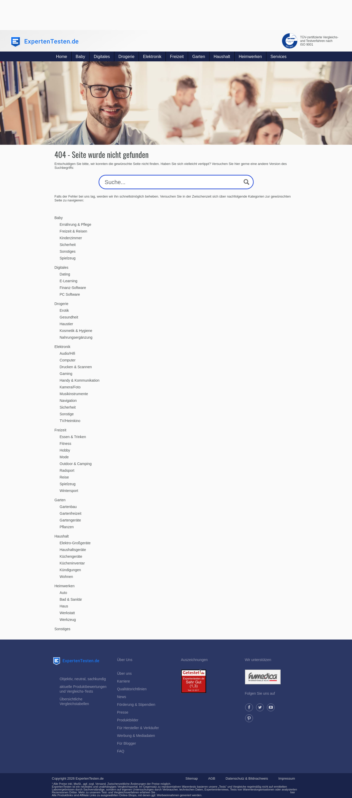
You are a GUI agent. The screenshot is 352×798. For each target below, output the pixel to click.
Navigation (68, 400)
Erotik (64, 310)
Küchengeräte (71, 556)
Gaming (66, 374)
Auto (63, 593)
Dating (65, 274)
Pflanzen (67, 527)
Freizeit (177, 56)
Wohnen (66, 577)
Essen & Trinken (73, 437)
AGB (211, 778)
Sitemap (191, 778)
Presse (123, 712)
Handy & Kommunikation (80, 380)
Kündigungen (70, 570)
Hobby (65, 450)
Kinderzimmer (71, 238)
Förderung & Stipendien (136, 704)
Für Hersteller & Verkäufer (138, 728)
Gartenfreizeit (70, 513)
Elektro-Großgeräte (75, 543)
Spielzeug (68, 258)
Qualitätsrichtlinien (132, 689)
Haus (64, 606)
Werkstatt (67, 613)
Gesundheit (69, 317)
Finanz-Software (73, 288)
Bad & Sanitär (71, 599)
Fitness (65, 443)
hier (292, 792)
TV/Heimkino (70, 421)
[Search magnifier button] (246, 182)
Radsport (67, 470)
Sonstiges (68, 251)
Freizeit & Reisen (73, 231)
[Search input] (171, 182)
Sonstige (67, 414)
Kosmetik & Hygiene (76, 331)
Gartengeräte (70, 520)
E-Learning (69, 281)
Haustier (66, 324)
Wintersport (69, 491)
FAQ (120, 751)
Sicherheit (68, 245)
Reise (64, 477)
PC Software (70, 294)
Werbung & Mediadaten (136, 736)
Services (279, 56)
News (121, 697)
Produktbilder (128, 720)
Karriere (123, 681)
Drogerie (126, 56)
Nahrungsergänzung (76, 337)
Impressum (286, 778)
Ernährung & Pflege (75, 224)
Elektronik (152, 56)
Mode (64, 457)
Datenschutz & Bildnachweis (247, 778)
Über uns (124, 673)
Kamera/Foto (70, 387)
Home (61, 56)
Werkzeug (68, 620)
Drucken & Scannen (76, 367)
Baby (80, 56)
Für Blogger (126, 743)
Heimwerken (250, 56)
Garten (198, 56)
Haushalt (222, 56)
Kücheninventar (72, 563)
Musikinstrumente (74, 394)
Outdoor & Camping (76, 464)
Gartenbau (68, 507)
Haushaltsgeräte (73, 550)
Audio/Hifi (67, 353)
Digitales (102, 56)
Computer (68, 360)
